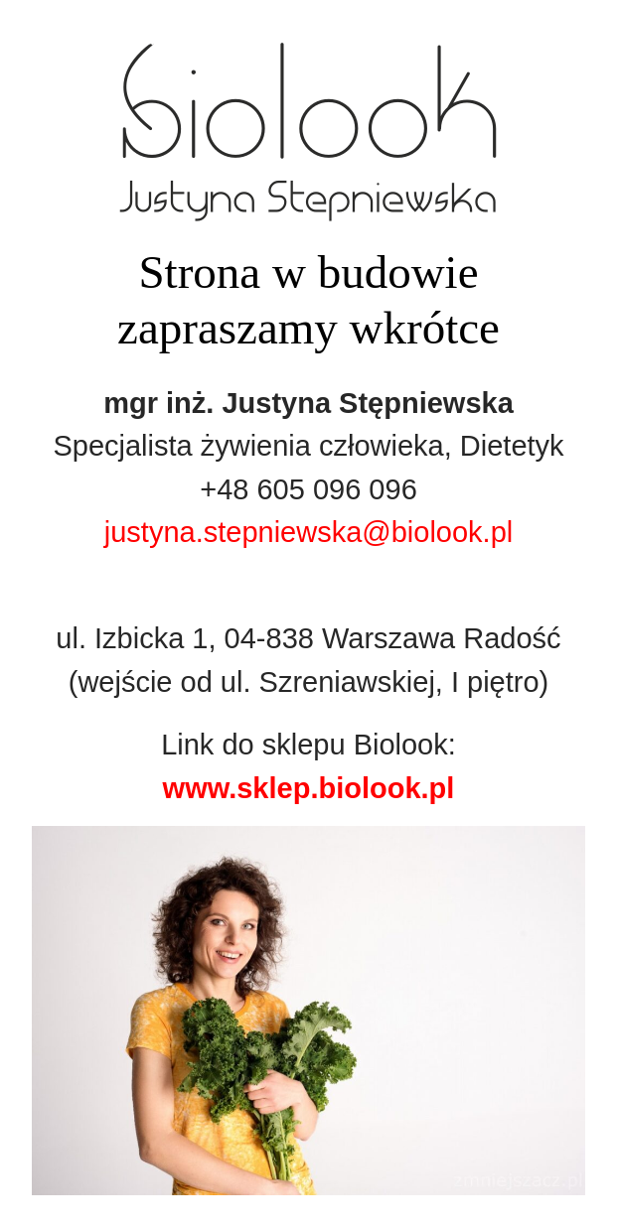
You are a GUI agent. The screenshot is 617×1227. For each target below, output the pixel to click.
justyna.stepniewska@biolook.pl (309, 532)
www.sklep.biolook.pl (309, 788)
